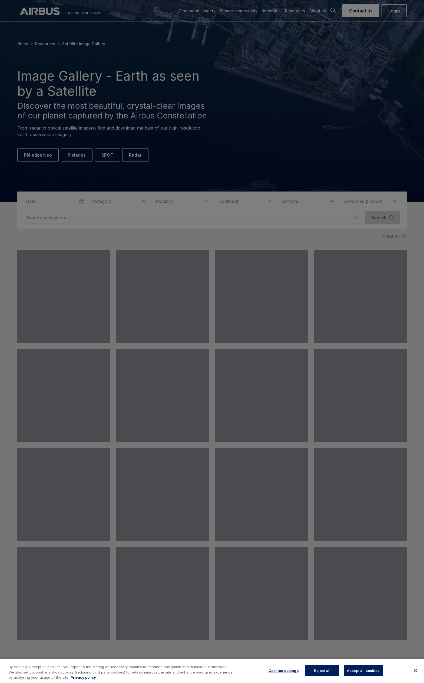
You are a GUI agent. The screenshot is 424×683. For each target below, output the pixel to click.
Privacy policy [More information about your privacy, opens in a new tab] (83, 677)
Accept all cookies (363, 670)
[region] (212, 671)
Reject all (322, 670)
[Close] (415, 671)
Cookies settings (284, 670)
